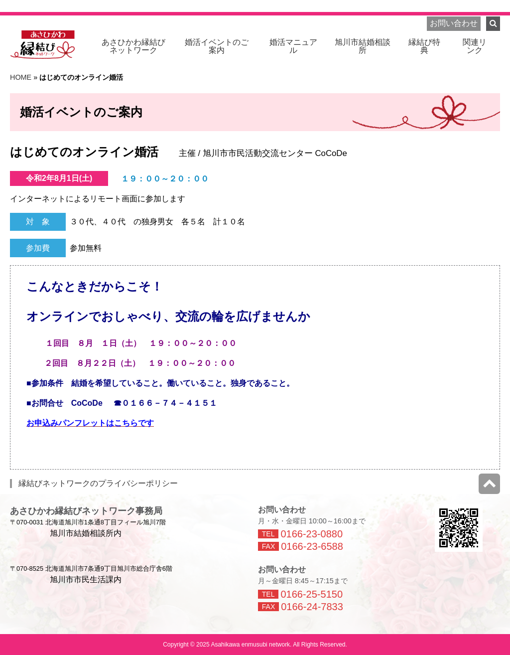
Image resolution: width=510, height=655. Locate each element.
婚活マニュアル (293, 46)
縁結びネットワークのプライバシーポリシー (98, 483)
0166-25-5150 (311, 594)
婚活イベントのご (217, 46)
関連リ (475, 46)
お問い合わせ (454, 23)
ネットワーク (133, 46)
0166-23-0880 (311, 533)
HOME (20, 77)
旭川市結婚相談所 (362, 46)
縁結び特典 (424, 46)
